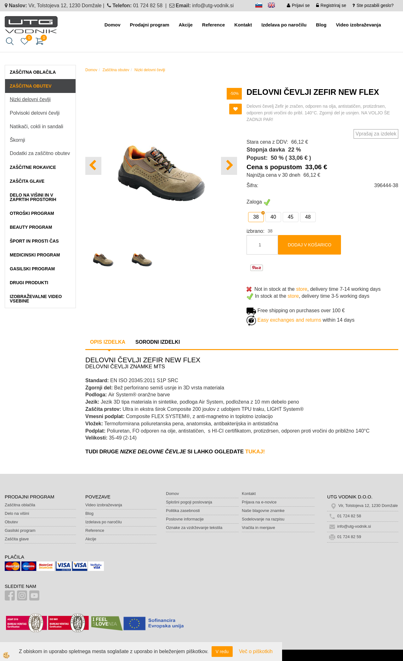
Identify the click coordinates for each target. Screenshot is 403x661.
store (301, 289)
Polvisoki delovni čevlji (35, 113)
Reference (213, 24)
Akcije (186, 24)
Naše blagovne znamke (263, 510)
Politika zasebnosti (183, 510)
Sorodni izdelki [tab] (157, 342)
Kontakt (243, 24)
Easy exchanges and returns (289, 320)
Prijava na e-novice (259, 502)
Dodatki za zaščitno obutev (40, 153)
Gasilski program (20, 530)
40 (273, 217)
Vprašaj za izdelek (375, 133)
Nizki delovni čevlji (30, 99)
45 (290, 217)
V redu (222, 651)
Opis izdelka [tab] (107, 342)
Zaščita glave (17, 539)
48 (308, 217)
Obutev (11, 522)
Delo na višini (17, 513)
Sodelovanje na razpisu (263, 519)
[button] (229, 166)
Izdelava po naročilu (283, 24)
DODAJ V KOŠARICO (309, 244)
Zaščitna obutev (116, 70)
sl (261, 6)
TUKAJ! (255, 452)
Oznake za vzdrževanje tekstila (194, 527)
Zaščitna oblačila (20, 505)
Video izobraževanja (358, 24)
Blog (321, 24)
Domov (113, 24)
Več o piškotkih (256, 651)
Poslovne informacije (185, 519)
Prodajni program (149, 24)
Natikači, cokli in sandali (36, 126)
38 (256, 217)
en (274, 6)
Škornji (17, 140)
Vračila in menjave (258, 527)
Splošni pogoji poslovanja (189, 502)
